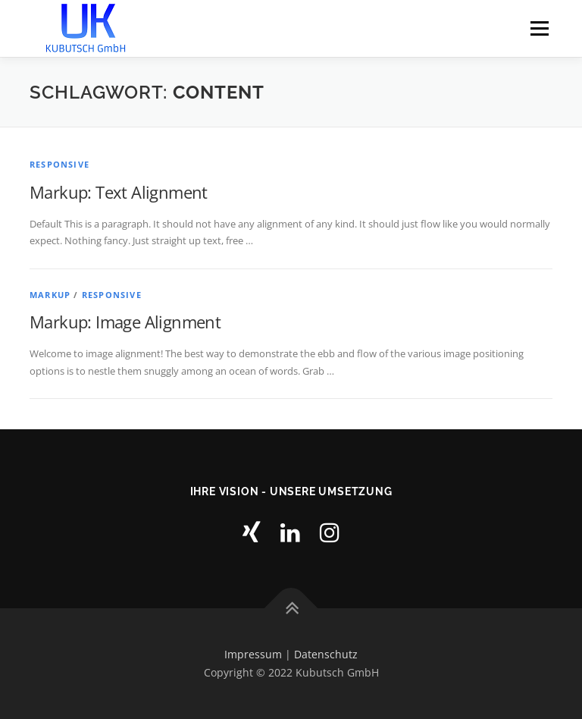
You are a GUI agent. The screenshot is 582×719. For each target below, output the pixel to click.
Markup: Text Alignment (119, 192)
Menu (539, 28)
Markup (50, 294)
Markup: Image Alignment (125, 321)
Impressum (253, 654)
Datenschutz (326, 654)
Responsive (59, 164)
